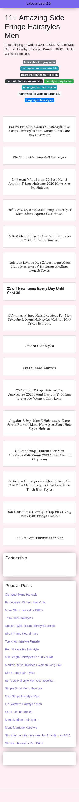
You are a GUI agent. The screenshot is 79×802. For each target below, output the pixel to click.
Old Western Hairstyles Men (23, 704)
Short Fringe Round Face (21, 633)
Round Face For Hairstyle (22, 649)
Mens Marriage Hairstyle (21, 727)
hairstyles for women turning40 (39, 93)
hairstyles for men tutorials (39, 68)
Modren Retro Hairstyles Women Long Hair (33, 665)
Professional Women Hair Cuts (25, 602)
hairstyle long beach (59, 81)
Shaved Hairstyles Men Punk (24, 743)
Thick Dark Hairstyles (19, 618)
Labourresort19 (38, 3)
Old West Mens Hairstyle (21, 594)
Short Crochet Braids (18, 712)
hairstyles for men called (39, 87)
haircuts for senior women (24, 81)
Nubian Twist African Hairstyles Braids (30, 626)
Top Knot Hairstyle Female (22, 641)
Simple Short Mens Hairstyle (23, 688)
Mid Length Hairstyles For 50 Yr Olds (29, 657)
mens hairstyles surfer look (39, 74)
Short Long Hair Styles (20, 672)
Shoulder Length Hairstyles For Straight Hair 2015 (37, 735)
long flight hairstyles (39, 100)
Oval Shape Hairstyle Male (22, 696)
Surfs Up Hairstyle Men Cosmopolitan (29, 680)
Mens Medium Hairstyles (21, 719)
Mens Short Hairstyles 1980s (24, 610)
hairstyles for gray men (39, 62)
